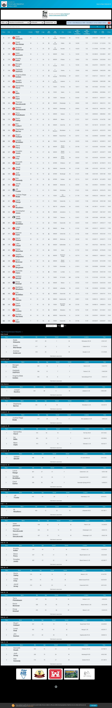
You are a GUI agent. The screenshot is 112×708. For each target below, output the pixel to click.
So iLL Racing (64, 14)
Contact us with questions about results (58, 15)
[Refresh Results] (110, 27)
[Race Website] (4, 4)
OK (109, 23)
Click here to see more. (56, 356)
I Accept (93, 705)
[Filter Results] (107, 27)
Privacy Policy (30, 706)
